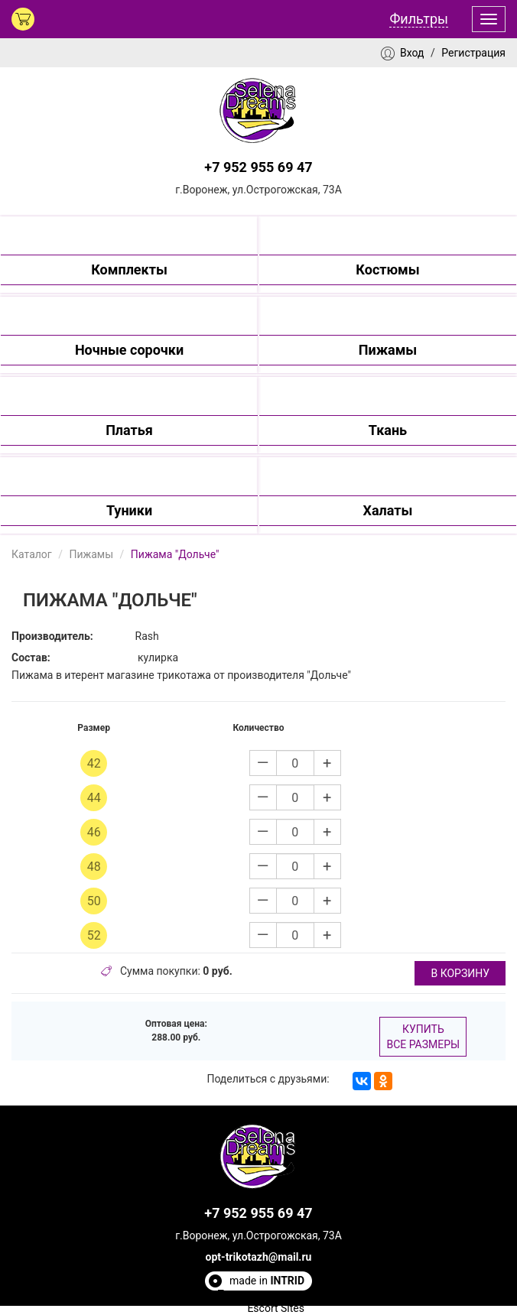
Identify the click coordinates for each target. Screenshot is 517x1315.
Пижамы (91, 554)
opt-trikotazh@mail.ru (259, 1257)
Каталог (31, 554)
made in (266, 1280)
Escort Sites (275, 1308)
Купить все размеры (423, 1036)
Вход (412, 53)
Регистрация (473, 53)
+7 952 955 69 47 (258, 167)
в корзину (460, 973)
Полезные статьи (260, 1294)
